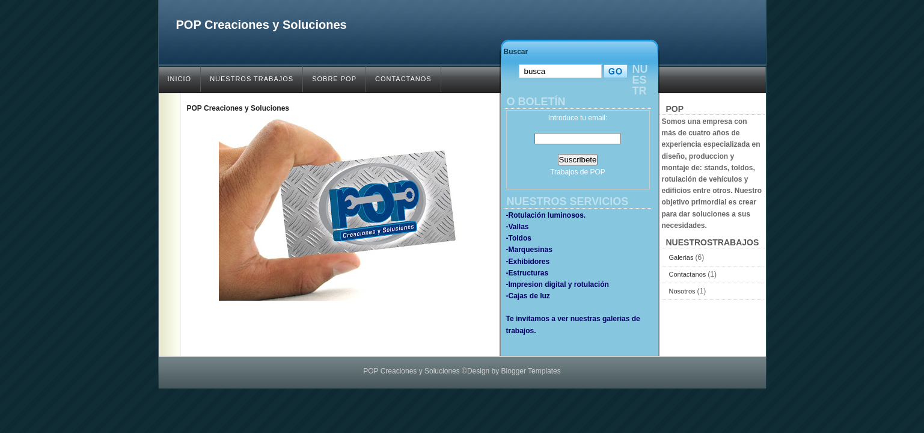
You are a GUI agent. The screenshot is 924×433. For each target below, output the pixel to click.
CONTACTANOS (403, 78)
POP (597, 172)
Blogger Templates (531, 371)
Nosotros (683, 291)
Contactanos (688, 274)
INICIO (180, 78)
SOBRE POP (334, 78)
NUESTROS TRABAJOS (251, 78)
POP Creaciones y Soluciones (261, 24)
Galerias (682, 257)
